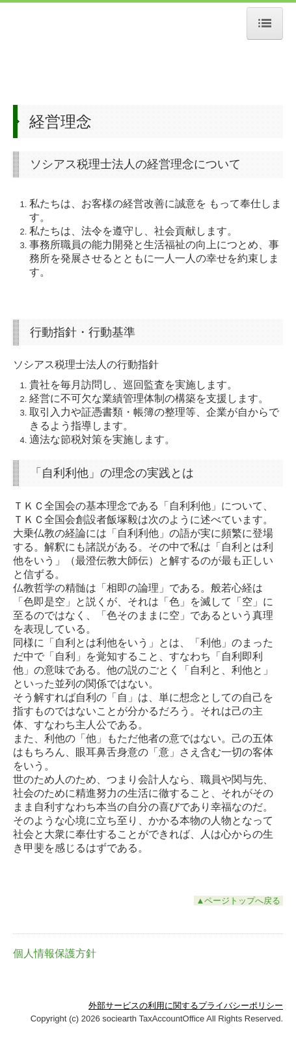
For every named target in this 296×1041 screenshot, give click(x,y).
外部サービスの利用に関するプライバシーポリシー (185, 1005)
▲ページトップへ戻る (238, 901)
